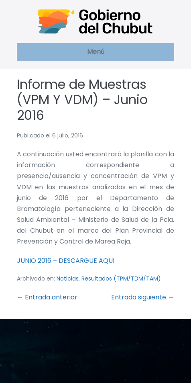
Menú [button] (95, 51)
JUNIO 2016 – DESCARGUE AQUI (65, 260)
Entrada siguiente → (142, 297)
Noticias (68, 278)
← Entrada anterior (47, 297)
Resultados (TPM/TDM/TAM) (121, 278)
